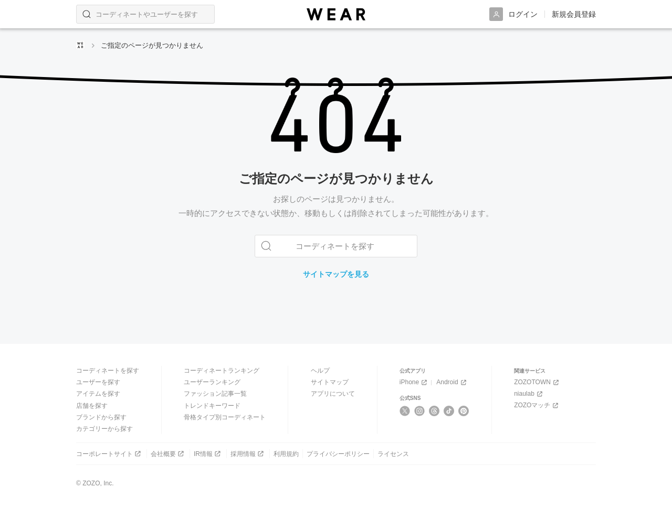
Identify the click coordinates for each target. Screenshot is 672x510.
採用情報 (248, 454)
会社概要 (168, 454)
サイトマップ (330, 382)
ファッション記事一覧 (215, 393)
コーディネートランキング (221, 370)
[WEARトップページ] (80, 45)
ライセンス (393, 453)
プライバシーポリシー (338, 453)
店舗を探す (92, 405)
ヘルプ (320, 370)
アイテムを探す (98, 393)
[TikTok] (449, 411)
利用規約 (286, 453)
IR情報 (208, 454)
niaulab (529, 394)
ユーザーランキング (212, 382)
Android (452, 382)
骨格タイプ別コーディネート (225, 417)
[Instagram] (419, 411)
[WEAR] (336, 14)
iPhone (414, 382)
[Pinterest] (463, 411)
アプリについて (333, 393)
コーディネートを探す (107, 370)
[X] (405, 411)
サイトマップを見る (336, 274)
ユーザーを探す (98, 382)
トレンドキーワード (212, 405)
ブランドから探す (101, 417)
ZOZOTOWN (537, 382)
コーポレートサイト (109, 454)
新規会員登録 (574, 14)
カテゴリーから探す (104, 428)
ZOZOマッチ (537, 405)
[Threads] (434, 411)
